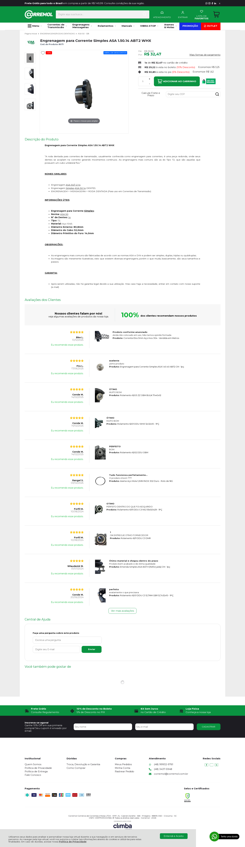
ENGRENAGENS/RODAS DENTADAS (57, 33)
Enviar (91, 649)
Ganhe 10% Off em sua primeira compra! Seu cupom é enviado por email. (46, 728)
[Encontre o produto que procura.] (136, 14)
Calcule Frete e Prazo (151, 94)
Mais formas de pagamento (204, 55)
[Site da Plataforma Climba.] (122, 825)
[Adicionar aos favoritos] (43, 53)
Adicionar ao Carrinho (177, 81)
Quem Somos (33, 764)
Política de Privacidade (73, 841)
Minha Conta (122, 767)
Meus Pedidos (123, 764)
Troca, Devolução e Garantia (83, 764)
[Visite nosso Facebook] (212, 3)
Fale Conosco (33, 774)
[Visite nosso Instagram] (209, 3)
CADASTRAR (208, 726)
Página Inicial (31, 33)
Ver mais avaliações (122, 610)
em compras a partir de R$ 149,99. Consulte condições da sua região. (85, 3)
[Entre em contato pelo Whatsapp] (206, 3)
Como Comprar (76, 767)
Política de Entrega (36, 771)
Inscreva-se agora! (36, 722)
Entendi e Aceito (174, 836)
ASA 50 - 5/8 (83, 33)
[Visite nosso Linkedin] (215, 3)
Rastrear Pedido (124, 771)
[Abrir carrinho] (216, 14)
